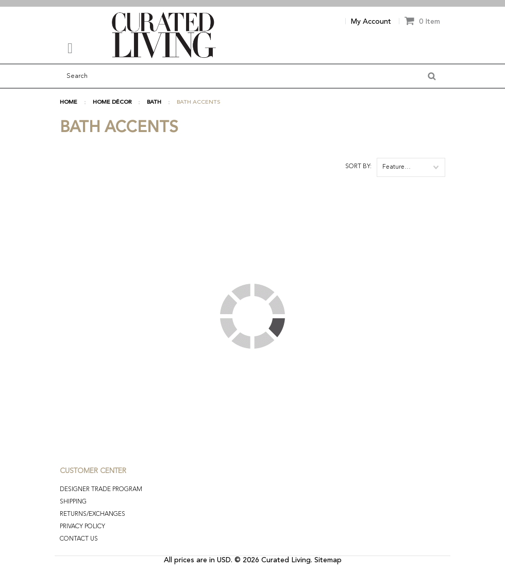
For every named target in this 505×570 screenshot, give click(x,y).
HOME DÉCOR (112, 102)
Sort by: (358, 167)
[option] (252, 3)
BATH (154, 102)
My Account (371, 21)
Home (68, 102)
